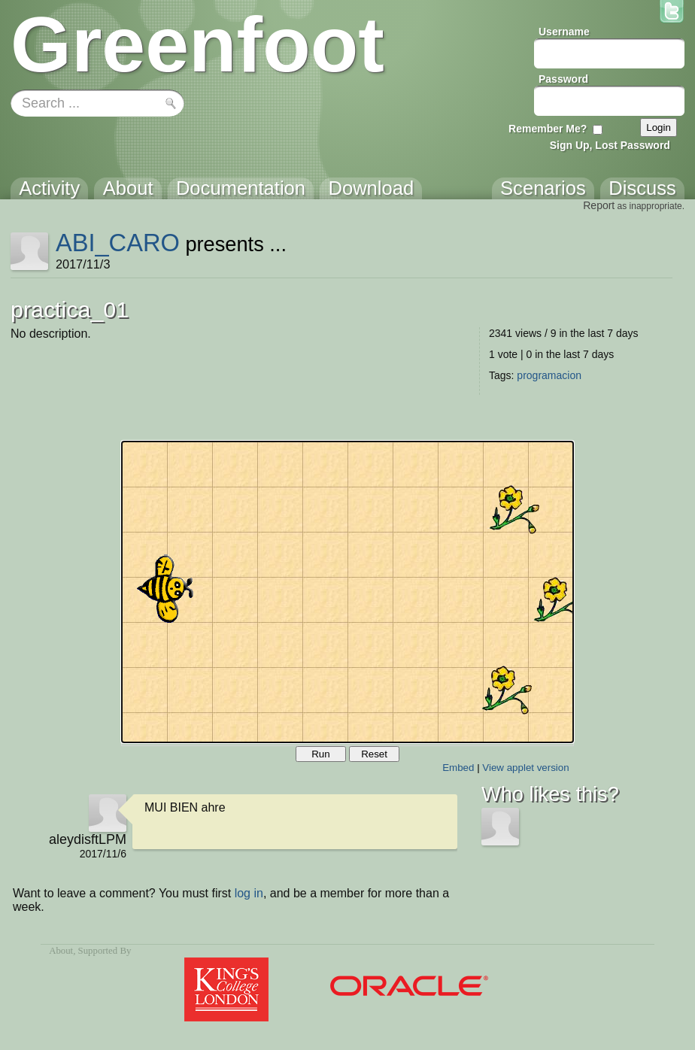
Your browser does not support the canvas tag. (347, 592)
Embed (458, 767)
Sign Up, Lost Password (610, 145)
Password (563, 79)
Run (320, 754)
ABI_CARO (118, 242)
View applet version (525, 767)
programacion (549, 375)
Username (564, 32)
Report (599, 205)
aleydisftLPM (87, 839)
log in (249, 893)
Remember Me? (547, 129)
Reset (374, 754)
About (61, 950)
